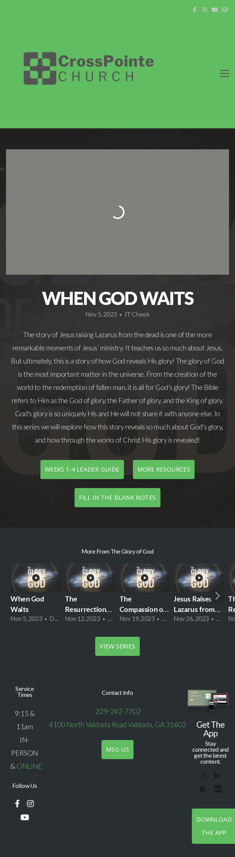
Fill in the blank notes (117, 497)
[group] (35, 595)
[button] (217, 595)
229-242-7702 (118, 711)
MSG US (117, 749)
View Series (117, 646)
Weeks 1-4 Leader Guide (82, 469)
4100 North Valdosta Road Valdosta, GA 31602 (117, 724)
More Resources (163, 469)
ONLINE (29, 766)
